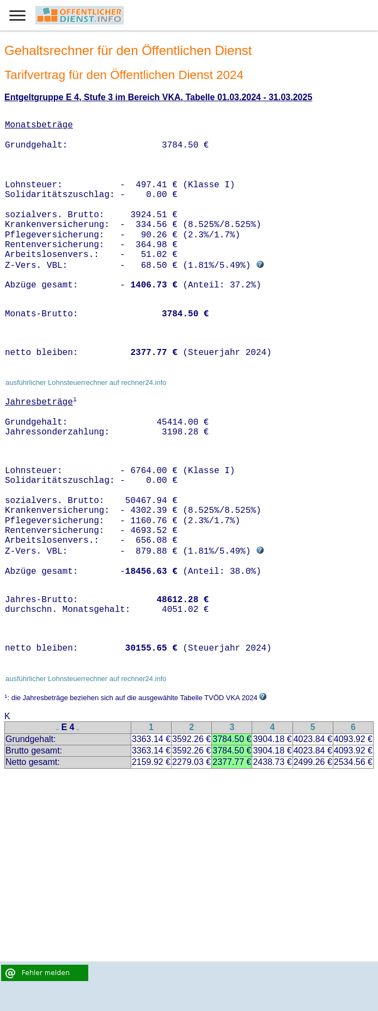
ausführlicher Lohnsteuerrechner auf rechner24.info (86, 382)
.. (57, 728)
